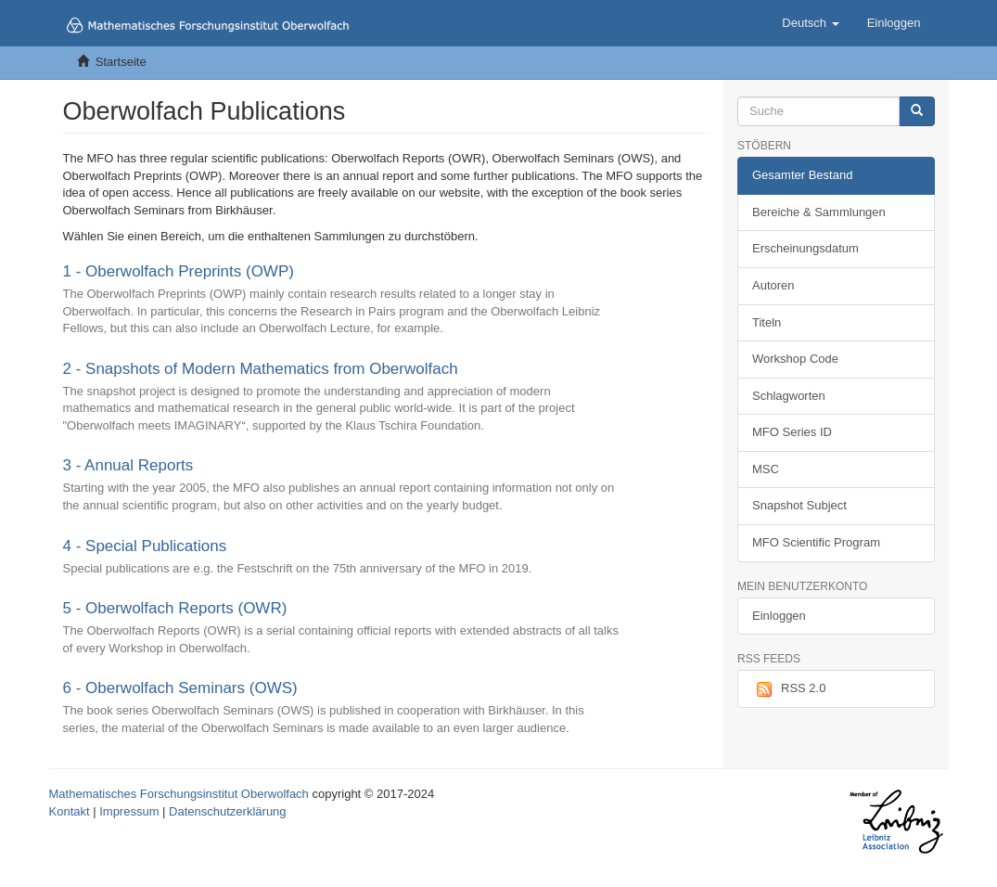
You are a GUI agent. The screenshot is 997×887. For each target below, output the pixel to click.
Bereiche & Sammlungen (819, 212)
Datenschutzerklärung (227, 811)
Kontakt (69, 811)
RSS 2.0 (788, 689)
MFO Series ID (792, 432)
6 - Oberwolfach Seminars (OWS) (180, 688)
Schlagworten (788, 396)
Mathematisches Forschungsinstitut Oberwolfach (179, 794)
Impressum (129, 811)
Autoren (773, 285)
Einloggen (779, 616)
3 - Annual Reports (128, 465)
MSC (765, 469)
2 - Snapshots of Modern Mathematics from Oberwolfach (260, 369)
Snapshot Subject (799, 505)
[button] (810, 23)
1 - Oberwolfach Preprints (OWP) (178, 271)
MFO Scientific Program (816, 542)
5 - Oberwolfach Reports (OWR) (175, 608)
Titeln (766, 322)
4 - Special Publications (145, 546)
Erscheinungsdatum (805, 248)
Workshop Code (795, 359)
